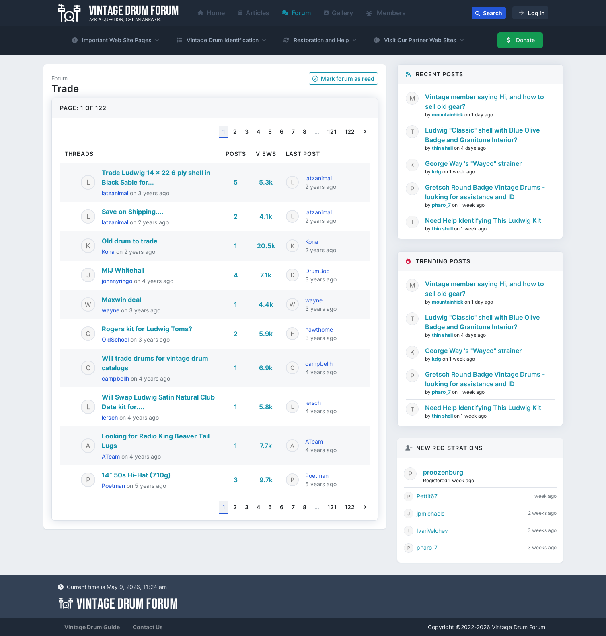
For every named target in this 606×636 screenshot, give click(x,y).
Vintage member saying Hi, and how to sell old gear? (484, 101)
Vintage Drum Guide (92, 627)
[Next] (364, 132)
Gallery (338, 13)
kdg (437, 172)
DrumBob (317, 270)
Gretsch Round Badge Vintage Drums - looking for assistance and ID (485, 192)
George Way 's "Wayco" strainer (473, 163)
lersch (110, 417)
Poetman (114, 485)
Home (211, 13)
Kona (109, 251)
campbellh (116, 378)
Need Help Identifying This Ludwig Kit (483, 220)
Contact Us (148, 627)
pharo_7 (442, 205)
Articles (253, 13)
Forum (296, 13)
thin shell (443, 148)
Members (386, 13)
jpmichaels (430, 513)
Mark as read (343, 78)
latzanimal (116, 193)
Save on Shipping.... (133, 212)
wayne (111, 310)
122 (350, 131)
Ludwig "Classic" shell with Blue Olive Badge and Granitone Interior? (482, 135)
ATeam (111, 456)
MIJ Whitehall (123, 270)
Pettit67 (427, 496)
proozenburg (443, 472)
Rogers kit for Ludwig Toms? (147, 329)
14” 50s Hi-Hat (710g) (136, 475)
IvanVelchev (432, 530)
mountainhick (448, 115)
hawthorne (319, 329)
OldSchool (116, 339)
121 (332, 131)
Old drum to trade (130, 241)
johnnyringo (118, 280)
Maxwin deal (121, 300)
